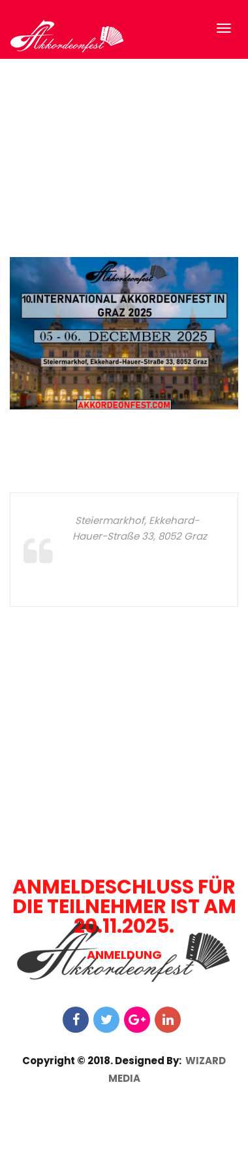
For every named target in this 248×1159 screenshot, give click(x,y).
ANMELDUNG (124, 1145)
